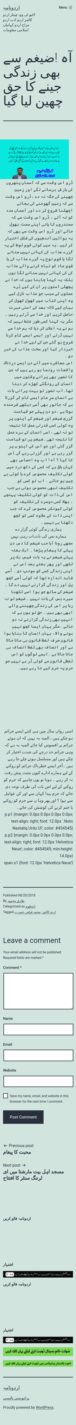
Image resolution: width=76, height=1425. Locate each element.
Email (7, 1044)
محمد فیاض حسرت (28, 912)
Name (8, 1018)
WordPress (45, 1407)
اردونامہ (11, 8)
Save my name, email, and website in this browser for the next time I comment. (39, 1098)
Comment (12, 967)
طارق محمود (16, 901)
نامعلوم (30, 906)
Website (9, 1070)
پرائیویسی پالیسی (16, 1398)
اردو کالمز (49, 912)
